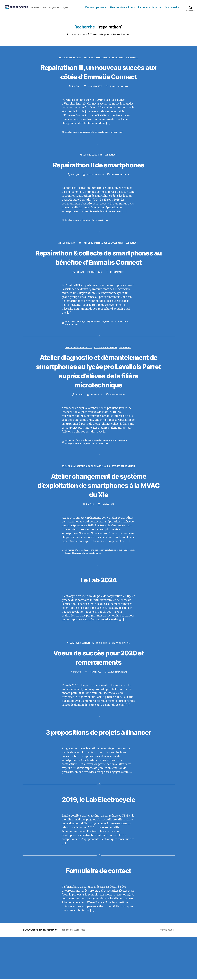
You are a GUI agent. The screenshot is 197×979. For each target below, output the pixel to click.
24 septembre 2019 (94, 188)
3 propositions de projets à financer (98, 769)
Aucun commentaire (119, 99)
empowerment (110, 472)
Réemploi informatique (121, 9)
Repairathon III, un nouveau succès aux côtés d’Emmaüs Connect (99, 80)
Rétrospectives (101, 676)
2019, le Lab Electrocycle (98, 841)
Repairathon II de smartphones (98, 178)
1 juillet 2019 (96, 295)
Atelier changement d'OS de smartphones (85, 499)
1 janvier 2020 (94, 705)
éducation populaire (92, 472)
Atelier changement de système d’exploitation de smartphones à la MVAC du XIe (98, 518)
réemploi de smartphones (99, 145)
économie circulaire (74, 344)
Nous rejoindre (171, 9)
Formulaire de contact (98, 912)
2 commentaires (117, 295)
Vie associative (122, 676)
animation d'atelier (73, 472)
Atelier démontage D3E (78, 370)
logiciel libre (81, 585)
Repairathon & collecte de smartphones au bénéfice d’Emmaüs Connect (98, 276)
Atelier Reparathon (69, 61)
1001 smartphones (94, 9)
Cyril (77, 99)
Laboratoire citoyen (148, 9)
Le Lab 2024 (98, 612)
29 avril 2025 (96, 427)
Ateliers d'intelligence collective (103, 61)
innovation (123, 472)
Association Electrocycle (45, 972)
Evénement (133, 61)
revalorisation (118, 145)
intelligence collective (75, 145)
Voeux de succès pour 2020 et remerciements (98, 690)
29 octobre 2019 (94, 99)
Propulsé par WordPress (74, 972)
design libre (88, 582)
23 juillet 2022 (107, 537)
